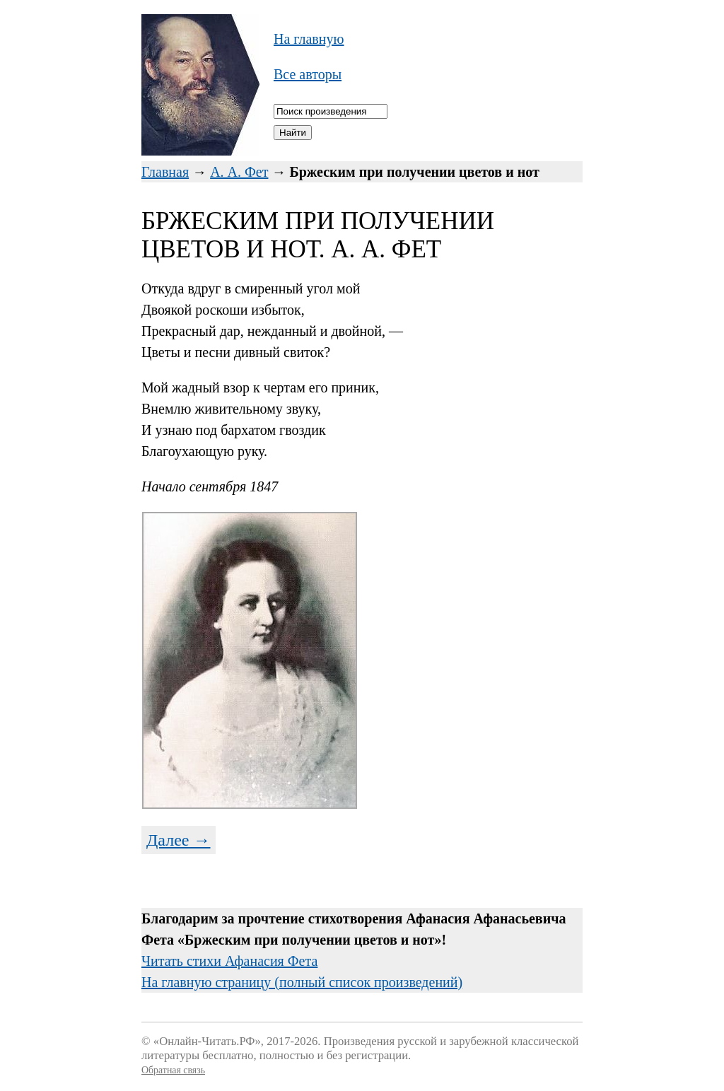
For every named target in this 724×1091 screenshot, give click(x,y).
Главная (165, 172)
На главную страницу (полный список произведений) (301, 982)
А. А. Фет (239, 172)
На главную (309, 39)
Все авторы (307, 74)
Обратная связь (173, 1070)
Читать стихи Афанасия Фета (229, 961)
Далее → (178, 840)
